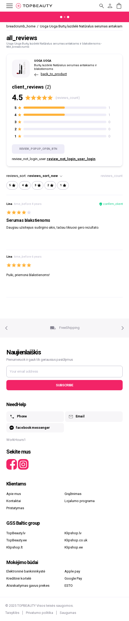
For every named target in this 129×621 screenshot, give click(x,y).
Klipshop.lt (14, 547)
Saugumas (68, 613)
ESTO (68, 586)
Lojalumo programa (79, 501)
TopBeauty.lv (15, 533)
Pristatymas (15, 508)
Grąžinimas (72, 494)
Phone (18, 416)
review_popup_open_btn (38, 149)
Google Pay (73, 578)
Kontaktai (13, 501)
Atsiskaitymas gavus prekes (27, 586)
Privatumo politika (39, 613)
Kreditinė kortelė (18, 578)
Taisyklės (12, 613)
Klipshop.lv (72, 533)
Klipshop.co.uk (75, 540)
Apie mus (13, 494)
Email (76, 416)
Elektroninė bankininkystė (25, 571)
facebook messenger (30, 428)
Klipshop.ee (73, 547)
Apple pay (72, 571)
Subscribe (64, 385)
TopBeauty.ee (16, 540)
